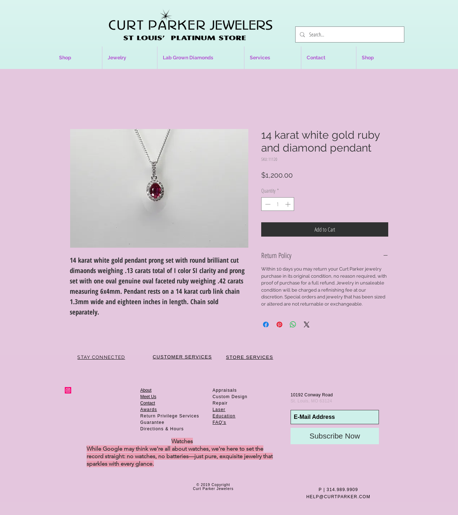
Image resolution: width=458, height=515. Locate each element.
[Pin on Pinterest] (279, 324)
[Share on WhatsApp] (293, 324)
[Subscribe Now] (335, 436)
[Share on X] (306, 324)
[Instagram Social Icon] (68, 390)
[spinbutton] (278, 204)
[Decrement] (267, 204)
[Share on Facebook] (266, 324)
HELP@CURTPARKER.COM (338, 496)
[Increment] (288, 204)
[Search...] (349, 34)
